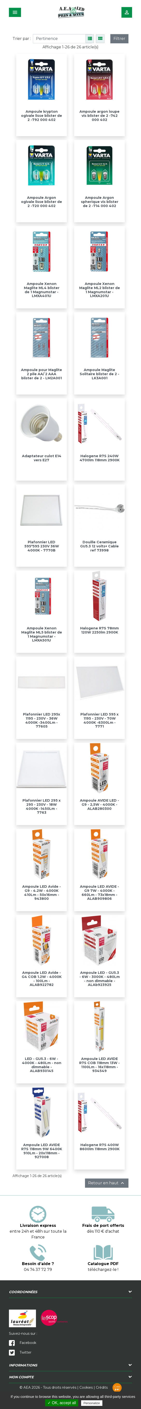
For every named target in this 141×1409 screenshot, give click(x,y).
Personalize (92, 1403)
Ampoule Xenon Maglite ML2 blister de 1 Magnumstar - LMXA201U (99, 290)
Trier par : (22, 38)
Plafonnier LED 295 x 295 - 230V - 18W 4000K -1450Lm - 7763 (41, 806)
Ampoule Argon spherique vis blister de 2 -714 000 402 (99, 201)
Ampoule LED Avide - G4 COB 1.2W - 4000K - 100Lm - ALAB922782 (42, 978)
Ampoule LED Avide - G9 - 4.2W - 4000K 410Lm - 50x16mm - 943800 (41, 892)
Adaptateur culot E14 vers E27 (41, 458)
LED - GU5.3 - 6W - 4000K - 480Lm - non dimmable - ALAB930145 (41, 1065)
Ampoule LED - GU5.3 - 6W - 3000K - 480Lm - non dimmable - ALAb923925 (99, 978)
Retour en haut (106, 1183)
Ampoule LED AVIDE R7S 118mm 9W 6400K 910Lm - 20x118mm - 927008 (41, 1151)
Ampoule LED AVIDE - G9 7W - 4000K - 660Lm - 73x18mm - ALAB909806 (99, 892)
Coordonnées (23, 1292)
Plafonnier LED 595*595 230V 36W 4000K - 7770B (41, 546)
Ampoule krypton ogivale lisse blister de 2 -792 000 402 (41, 115)
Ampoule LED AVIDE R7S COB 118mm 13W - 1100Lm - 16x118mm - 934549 (99, 1065)
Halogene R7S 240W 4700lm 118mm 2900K (100, 458)
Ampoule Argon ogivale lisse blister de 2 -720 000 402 (41, 201)
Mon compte (21, 1377)
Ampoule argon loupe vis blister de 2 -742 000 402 (99, 115)
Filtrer (119, 38)
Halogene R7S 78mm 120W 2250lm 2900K (99, 630)
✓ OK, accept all (62, 1403)
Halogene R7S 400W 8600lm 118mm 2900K (100, 1147)
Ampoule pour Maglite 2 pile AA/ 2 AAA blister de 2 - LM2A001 (41, 374)
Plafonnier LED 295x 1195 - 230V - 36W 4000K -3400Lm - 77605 (41, 720)
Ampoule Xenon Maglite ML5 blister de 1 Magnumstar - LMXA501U (41, 634)
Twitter (20, 1352)
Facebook (22, 1343)
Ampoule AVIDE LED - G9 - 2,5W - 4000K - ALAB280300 (99, 804)
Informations (23, 1365)
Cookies (86, 1387)
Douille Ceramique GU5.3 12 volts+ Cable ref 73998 (99, 546)
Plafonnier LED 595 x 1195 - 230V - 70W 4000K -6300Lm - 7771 (99, 720)
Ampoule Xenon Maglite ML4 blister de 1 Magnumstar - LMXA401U (41, 290)
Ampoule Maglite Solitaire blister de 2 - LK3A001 (99, 374)
